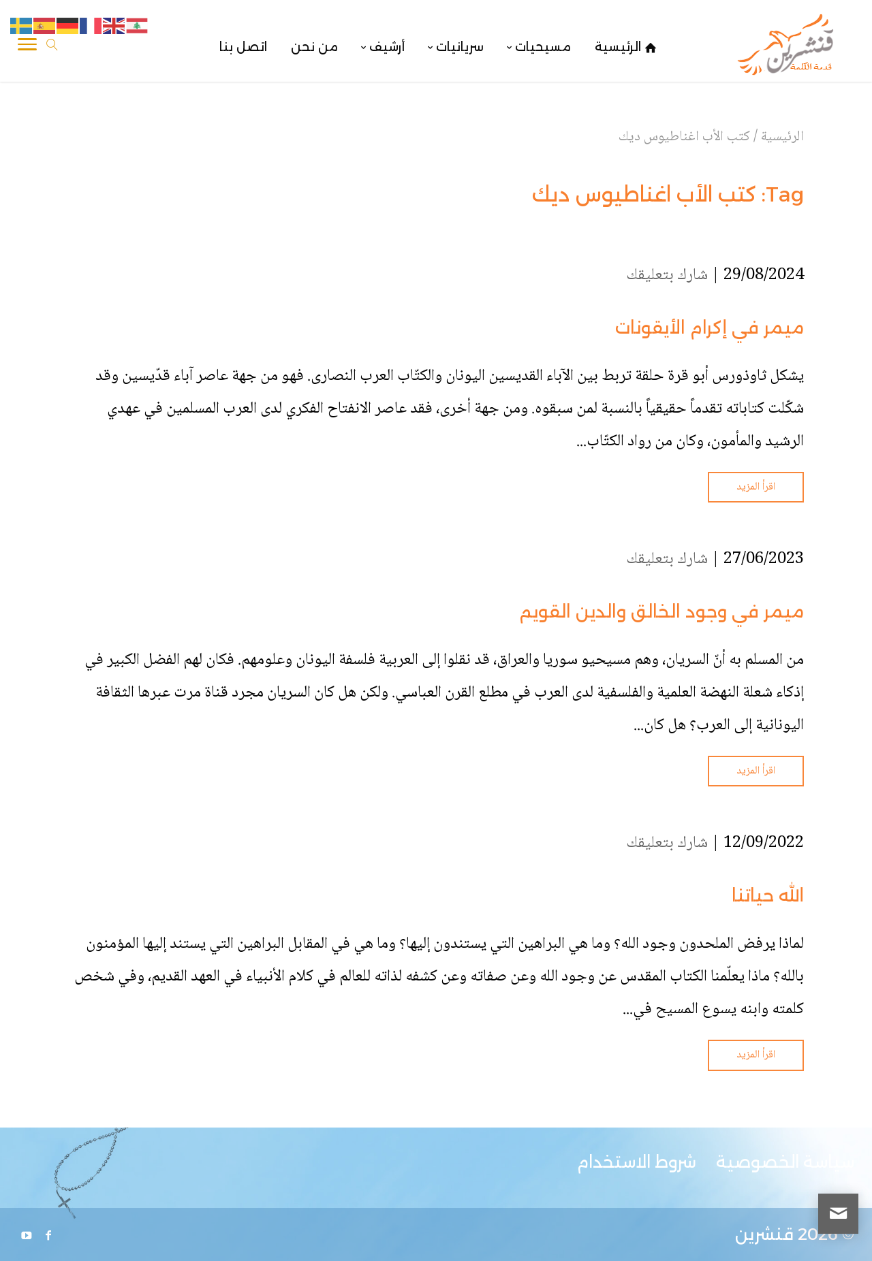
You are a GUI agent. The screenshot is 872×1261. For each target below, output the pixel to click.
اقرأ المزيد (755, 487)
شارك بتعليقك (667, 275)
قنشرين (764, 1234)
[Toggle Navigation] (27, 47)
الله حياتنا (768, 895)
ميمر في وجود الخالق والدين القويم (662, 611)
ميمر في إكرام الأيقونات (709, 327)
